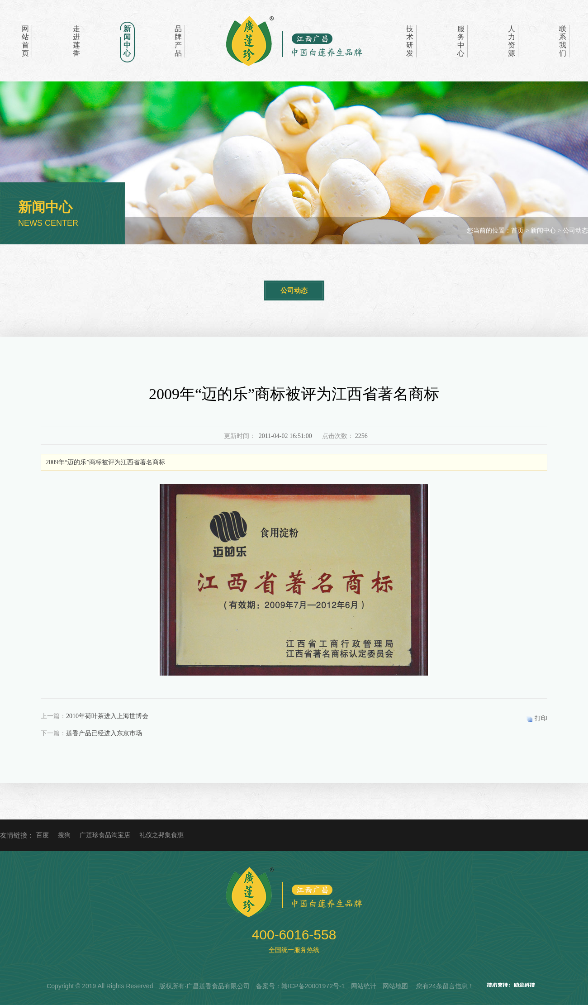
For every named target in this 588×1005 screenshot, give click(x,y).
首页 (517, 230)
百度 (42, 835)
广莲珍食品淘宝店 (105, 835)
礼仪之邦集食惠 (161, 835)
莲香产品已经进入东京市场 (104, 733)
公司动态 (294, 290)
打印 (541, 718)
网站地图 (395, 986)
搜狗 (64, 835)
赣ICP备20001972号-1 (313, 986)
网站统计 (363, 986)
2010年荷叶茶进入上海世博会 (107, 716)
